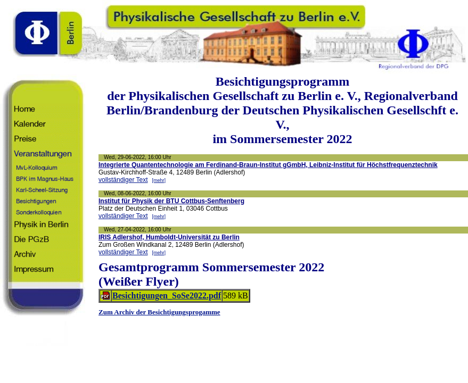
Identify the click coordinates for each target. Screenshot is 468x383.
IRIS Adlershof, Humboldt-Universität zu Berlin (169, 237)
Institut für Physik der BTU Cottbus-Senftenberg (171, 201)
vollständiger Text (123, 180)
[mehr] (159, 180)
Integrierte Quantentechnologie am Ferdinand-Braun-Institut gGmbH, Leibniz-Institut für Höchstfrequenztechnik (268, 165)
